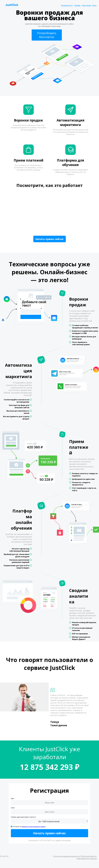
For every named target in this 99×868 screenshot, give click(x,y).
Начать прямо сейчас (49, 239)
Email (13, 808)
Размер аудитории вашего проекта (23, 817)
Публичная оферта (88, 856)
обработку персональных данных (33, 827)
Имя (12, 798)
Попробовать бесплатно (46, 35)
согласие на (29, 827)
